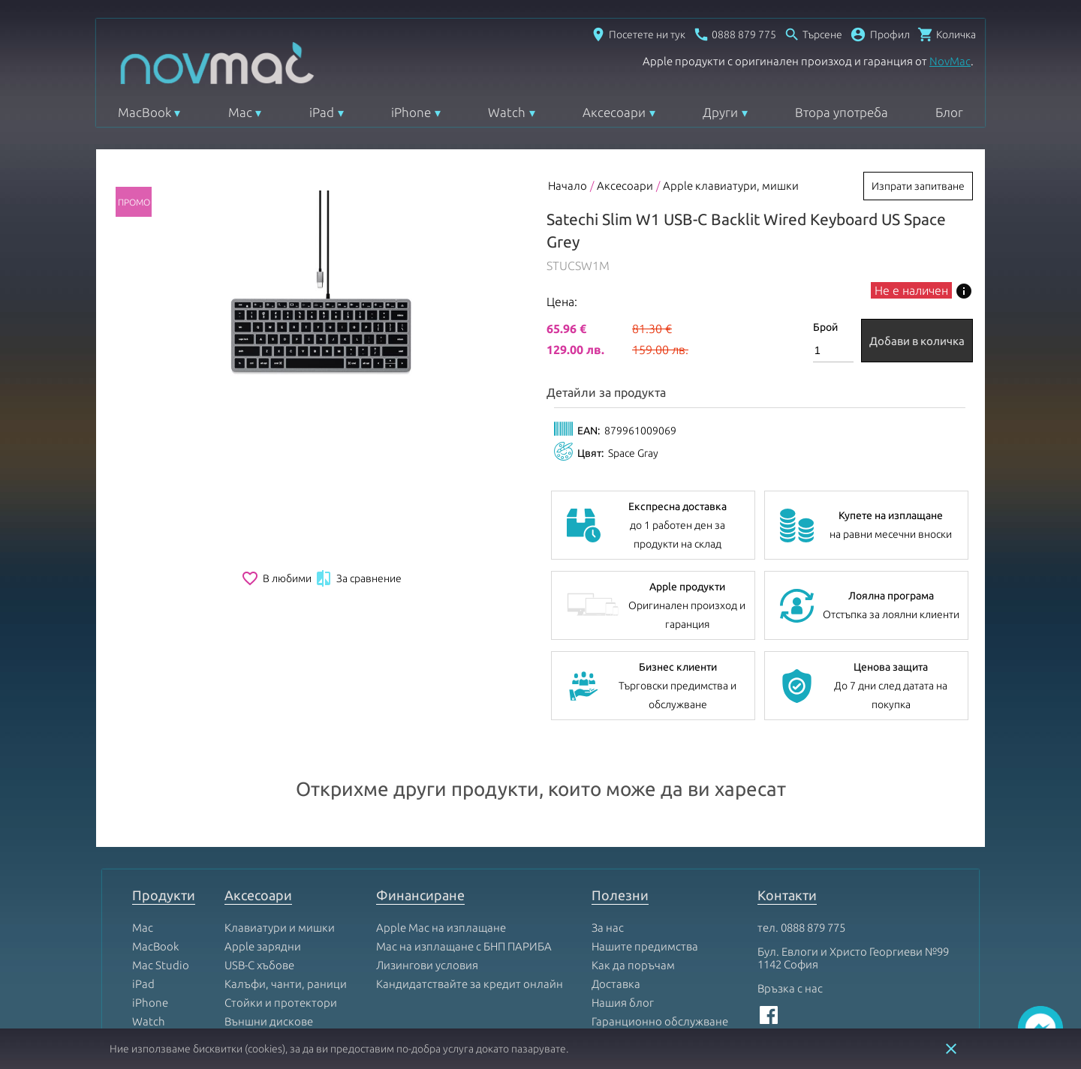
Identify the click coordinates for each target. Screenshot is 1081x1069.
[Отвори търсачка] (813, 34)
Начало (567, 185)
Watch (506, 112)
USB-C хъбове (259, 864)
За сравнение (358, 578)
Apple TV (154, 939)
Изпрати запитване (918, 186)
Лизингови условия (427, 864)
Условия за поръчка (644, 958)
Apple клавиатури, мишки (731, 185)
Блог (949, 112)
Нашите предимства (645, 845)
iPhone (411, 112)
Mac (240, 112)
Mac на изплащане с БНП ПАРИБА (464, 845)
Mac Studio (160, 864)
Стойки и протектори (280, 902)
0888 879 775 (813, 827)
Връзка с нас (790, 887)
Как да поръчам (633, 864)
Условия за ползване (646, 939)
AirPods (152, 958)
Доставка (616, 883)
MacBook (144, 112)
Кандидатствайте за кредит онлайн (469, 883)
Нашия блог (623, 902)
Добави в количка (917, 341)
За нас (608, 827)
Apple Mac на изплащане (441, 827)
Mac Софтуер (258, 939)
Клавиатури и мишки (279, 827)
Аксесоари (614, 112)
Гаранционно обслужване (660, 920)
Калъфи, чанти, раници (285, 883)
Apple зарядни (262, 845)
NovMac (950, 61)
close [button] (951, 1049)
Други (720, 112)
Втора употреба (841, 112)
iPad (321, 112)
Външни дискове (268, 920)
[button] (880, 34)
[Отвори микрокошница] (947, 34)
